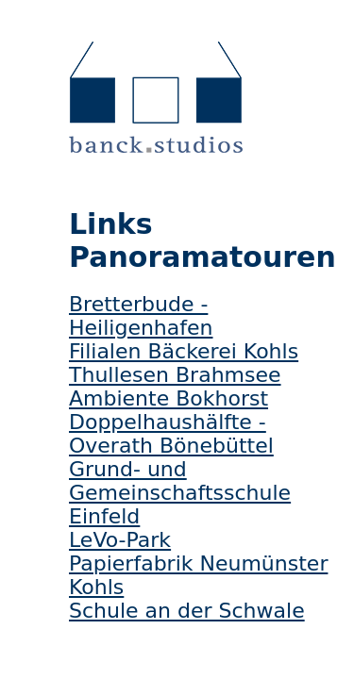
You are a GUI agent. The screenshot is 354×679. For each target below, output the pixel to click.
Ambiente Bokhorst (168, 398)
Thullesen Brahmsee (175, 375)
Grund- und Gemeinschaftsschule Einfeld (180, 492)
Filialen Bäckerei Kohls (183, 351)
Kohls (96, 587)
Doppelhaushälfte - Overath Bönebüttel (171, 433)
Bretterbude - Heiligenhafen (141, 316)
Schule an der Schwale (187, 610)
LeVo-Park (120, 540)
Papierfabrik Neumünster (198, 563)
